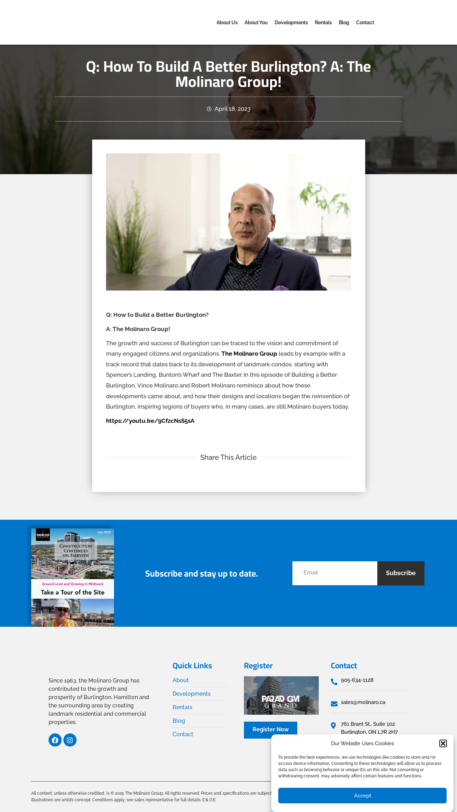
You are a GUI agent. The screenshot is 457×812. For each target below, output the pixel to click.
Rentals (323, 22)
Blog (344, 22)
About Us (227, 22)
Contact (365, 22)
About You (256, 22)
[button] (443, 743)
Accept (362, 796)
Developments (291, 22)
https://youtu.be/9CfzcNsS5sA (150, 420)
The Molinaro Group (249, 353)
